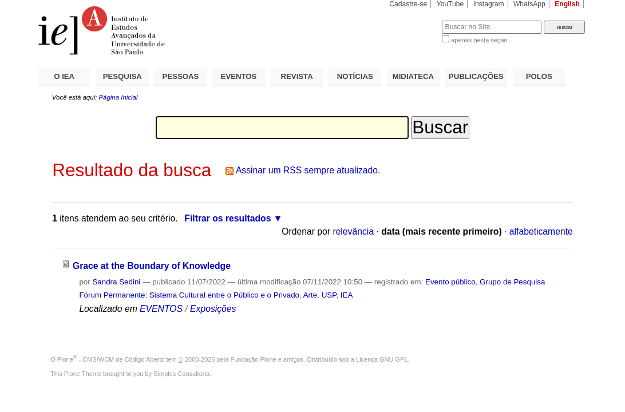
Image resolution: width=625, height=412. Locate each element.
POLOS (539, 76)
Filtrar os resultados (227, 218)
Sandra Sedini (116, 282)
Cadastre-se (408, 4)
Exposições (213, 309)
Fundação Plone (253, 359)
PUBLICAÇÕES (476, 76)
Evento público (450, 282)
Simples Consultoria (181, 373)
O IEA (64, 76)
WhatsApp (529, 4)
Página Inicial (117, 97)
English (567, 4)
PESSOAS (181, 76)
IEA (347, 295)
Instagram (488, 4)
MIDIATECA (413, 76)
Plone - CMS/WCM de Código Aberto (111, 359)
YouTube (450, 4)
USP (329, 295)
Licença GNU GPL (382, 359)
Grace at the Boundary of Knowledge (152, 266)
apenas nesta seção (479, 40)
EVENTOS (239, 76)
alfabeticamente (541, 231)
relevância (353, 231)
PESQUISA (122, 76)
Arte (310, 295)
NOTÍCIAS (355, 76)
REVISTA (297, 76)
